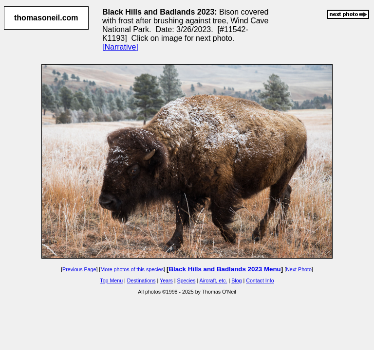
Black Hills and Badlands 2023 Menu (224, 269)
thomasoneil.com (46, 18)
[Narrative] (120, 47)
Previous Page (79, 269)
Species (186, 280)
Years (166, 280)
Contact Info (260, 280)
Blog (236, 280)
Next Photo (299, 269)
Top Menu (111, 280)
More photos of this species (132, 269)
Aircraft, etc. (213, 280)
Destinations (141, 280)
